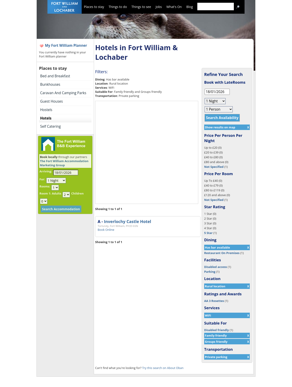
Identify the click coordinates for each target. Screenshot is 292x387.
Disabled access (215, 267)
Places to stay (94, 7)
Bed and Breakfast (55, 76)
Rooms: (44, 186)
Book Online (106, 230)
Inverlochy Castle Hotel (127, 221)
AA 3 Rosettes (214, 301)
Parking (209, 272)
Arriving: (45, 171)
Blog (189, 7)
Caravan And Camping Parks (63, 93)
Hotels (45, 118)
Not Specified (214, 167)
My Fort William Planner (66, 45)
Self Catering (50, 126)
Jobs (159, 7)
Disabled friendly (216, 330)
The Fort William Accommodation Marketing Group (64, 163)
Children (77, 193)
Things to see (141, 7)
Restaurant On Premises (222, 253)
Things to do (118, 7)
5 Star (208, 233)
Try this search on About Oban (162, 368)
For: (42, 179)
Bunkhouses (50, 84)
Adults (56, 193)
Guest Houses (51, 101)
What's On (174, 7)
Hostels (46, 109)
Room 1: (45, 193)
